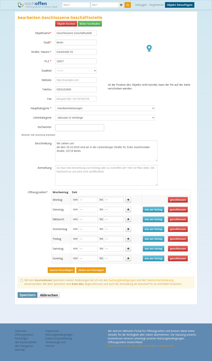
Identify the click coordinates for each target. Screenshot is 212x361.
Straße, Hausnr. (41, 52)
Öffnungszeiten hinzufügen (24, 336)
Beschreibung (43, 143)
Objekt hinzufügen (179, 5)
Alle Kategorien (24, 346)
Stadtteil (46, 70)
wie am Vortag (153, 209)
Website (46, 80)
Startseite (20, 331)
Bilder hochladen (90, 23)
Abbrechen (49, 295)
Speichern (28, 295)
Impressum (52, 331)
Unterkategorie (42, 117)
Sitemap (20, 349)
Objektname (43, 33)
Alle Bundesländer (26, 342)
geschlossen (178, 199)
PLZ (47, 61)
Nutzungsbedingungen (122, 280)
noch (37, 4)
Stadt (47, 42)
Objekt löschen (66, 23)
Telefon (46, 89)
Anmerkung (44, 168)
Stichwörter (44, 127)
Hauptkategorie (40, 108)
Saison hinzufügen (61, 270)
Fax (49, 99)
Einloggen (141, 5)
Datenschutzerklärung (160, 280)
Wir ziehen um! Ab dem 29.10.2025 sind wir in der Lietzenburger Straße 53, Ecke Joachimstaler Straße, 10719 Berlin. (106, 151)
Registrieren (156, 5)
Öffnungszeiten (38, 192)
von (75, 199)
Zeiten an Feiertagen (91, 270)
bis (101, 199)
